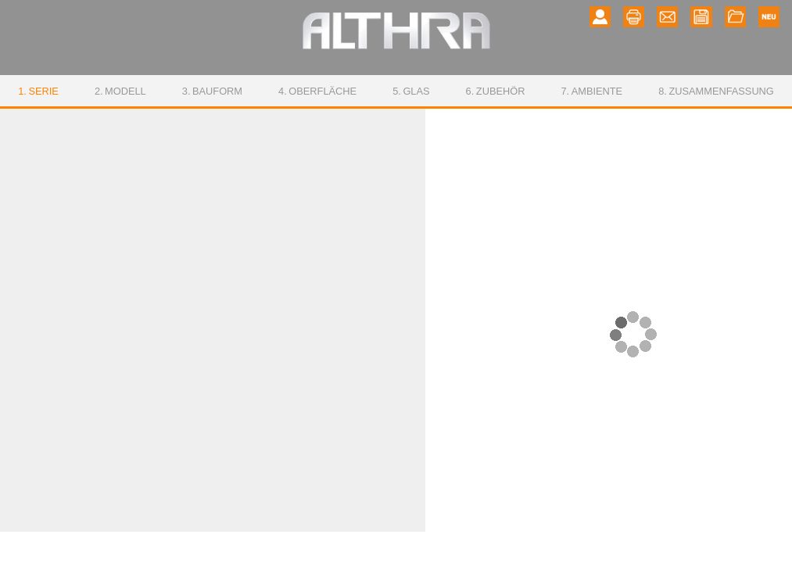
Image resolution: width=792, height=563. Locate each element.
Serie (38, 91)
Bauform (212, 91)
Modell (120, 91)
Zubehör (495, 91)
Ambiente (591, 91)
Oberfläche (317, 91)
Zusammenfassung (716, 91)
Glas (410, 91)
